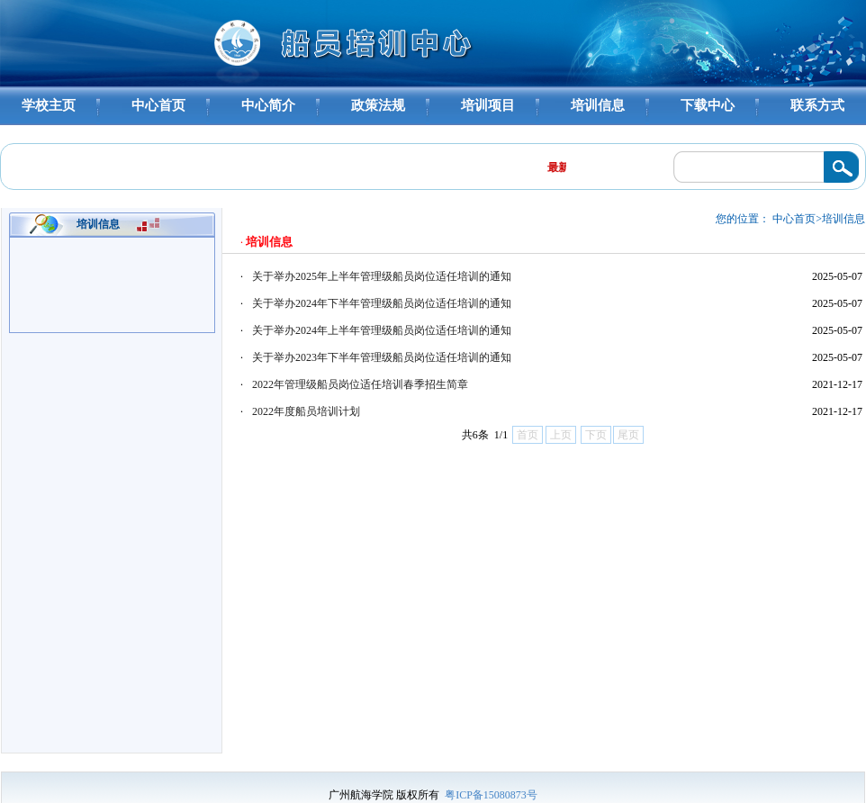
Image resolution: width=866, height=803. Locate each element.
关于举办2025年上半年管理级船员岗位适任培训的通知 (381, 276)
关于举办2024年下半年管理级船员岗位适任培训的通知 (381, 303)
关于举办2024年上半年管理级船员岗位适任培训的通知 (381, 330)
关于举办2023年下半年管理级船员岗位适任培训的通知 (381, 357)
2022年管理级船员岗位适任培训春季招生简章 (360, 384)
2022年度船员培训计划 (306, 411)
